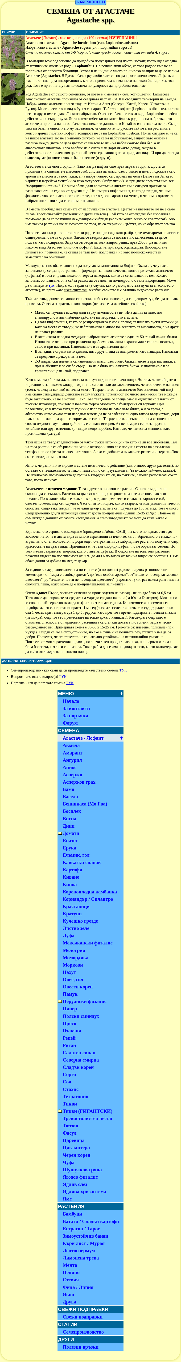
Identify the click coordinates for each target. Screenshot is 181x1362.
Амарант (72, 752)
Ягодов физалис (80, 1177)
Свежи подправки (83, 1316)
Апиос (70, 767)
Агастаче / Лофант (83, 738)
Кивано (71, 877)
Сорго (69, 1074)
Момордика (76, 957)
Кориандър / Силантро (88, 899)
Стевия (71, 1279)
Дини (68, 826)
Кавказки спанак (82, 862)
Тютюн (70, 1125)
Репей (69, 1038)
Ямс (67, 1198)
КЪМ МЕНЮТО (90, 2)
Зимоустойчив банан (85, 1236)
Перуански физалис (85, 1001)
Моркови (73, 964)
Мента (70, 1265)
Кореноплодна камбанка (90, 891)
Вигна (69, 818)
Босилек (72, 811)
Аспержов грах (79, 782)
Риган (69, 1045)
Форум (70, 723)
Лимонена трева (81, 1257)
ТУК (123, 670)
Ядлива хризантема (84, 1191)
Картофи (72, 869)
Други (69, 1301)
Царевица (74, 1140)
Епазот (70, 840)
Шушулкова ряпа (82, 1169)
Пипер (70, 1008)
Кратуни (72, 913)
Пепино (71, 1272)
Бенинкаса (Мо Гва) (85, 803)
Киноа (70, 884)
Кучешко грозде (80, 921)
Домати (71, 833)
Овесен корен (78, 986)
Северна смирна (81, 1059)
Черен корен (76, 1155)
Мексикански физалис (88, 942)
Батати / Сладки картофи (91, 1221)
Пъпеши (72, 1030)
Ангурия (72, 760)
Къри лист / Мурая (84, 1243)
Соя (67, 1081)
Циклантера (76, 1147)
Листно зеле (76, 928)
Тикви (70, 1103)
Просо (69, 1023)
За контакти (76, 708)
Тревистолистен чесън (87, 1118)
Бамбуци (72, 1213)
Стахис (70, 1089)
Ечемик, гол (76, 855)
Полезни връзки (81, 1347)
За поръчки (75, 715)
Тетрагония (75, 1096)
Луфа (68, 935)
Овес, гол (73, 979)
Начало (71, 701)
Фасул (70, 1133)
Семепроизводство (83, 1331)
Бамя (68, 789)
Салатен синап (79, 1052)
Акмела (71, 745)
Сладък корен (78, 1067)
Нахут (69, 972)
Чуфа (68, 1162)
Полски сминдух (81, 1016)
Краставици (76, 906)
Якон (68, 1294)
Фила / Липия (78, 1287)
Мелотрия (74, 950)
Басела (70, 796)
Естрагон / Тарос (81, 1228)
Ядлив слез (75, 1184)
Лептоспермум (79, 1250)
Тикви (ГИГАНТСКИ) (87, 1111)
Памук (70, 994)
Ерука (69, 847)
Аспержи (72, 774)
